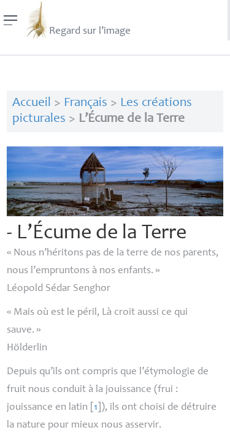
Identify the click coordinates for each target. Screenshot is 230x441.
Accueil (31, 103)
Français (85, 103)
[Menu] (11, 20)
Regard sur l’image (78, 20)
